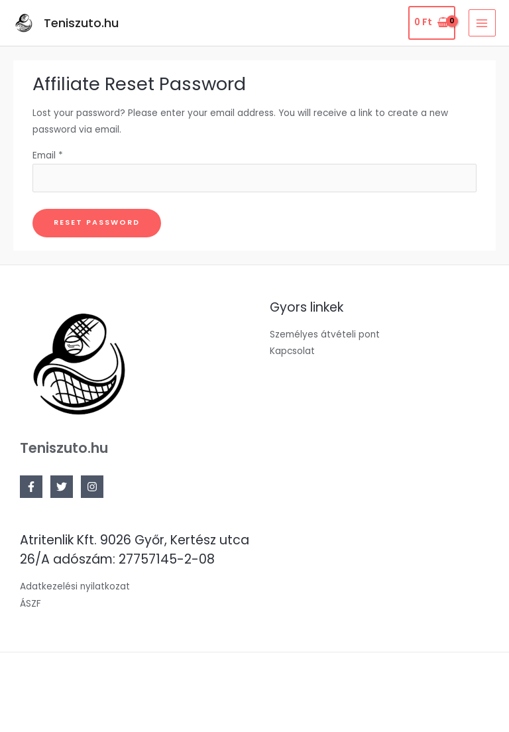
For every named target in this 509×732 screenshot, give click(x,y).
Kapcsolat (292, 351)
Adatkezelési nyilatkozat (75, 586)
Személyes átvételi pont (325, 334)
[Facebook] (31, 486)
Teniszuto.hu (81, 23)
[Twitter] (61, 486)
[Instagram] (92, 486)
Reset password (97, 222)
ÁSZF (30, 603)
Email (47, 155)
